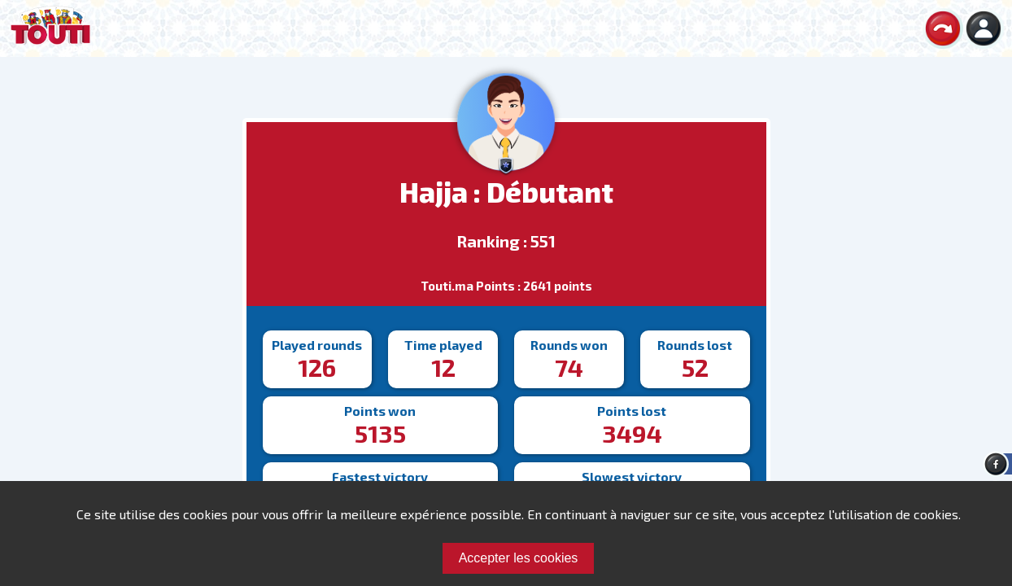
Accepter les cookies (518, 558)
